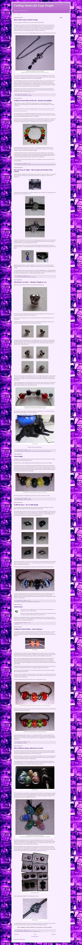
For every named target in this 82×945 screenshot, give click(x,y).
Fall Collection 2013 (29, 164)
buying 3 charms (21, 265)
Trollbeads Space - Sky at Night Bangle (26, 505)
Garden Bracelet (27, 84)
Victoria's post (28, 613)
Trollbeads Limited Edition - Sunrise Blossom (28, 629)
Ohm (34, 451)
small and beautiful (36, 601)
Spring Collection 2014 (37, 931)
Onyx (28, 95)
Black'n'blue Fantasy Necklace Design (26, 20)
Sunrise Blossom (32, 462)
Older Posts (54, 934)
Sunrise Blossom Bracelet (48, 27)
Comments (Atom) (22, 939)
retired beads (44, 164)
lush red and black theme (33, 25)
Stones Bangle (18, 456)
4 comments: (25, 741)
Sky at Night (25, 462)
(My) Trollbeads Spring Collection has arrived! (28, 748)
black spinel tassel (22, 451)
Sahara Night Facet (43, 451)
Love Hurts (32, 451)
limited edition (39, 164)
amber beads (19, 499)
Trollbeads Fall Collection (30, 113)
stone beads (48, 164)
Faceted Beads (23, 164)
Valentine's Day (48, 451)
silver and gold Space (29, 601)
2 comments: (25, 600)
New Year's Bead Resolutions (40, 270)
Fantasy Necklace (24, 95)
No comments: (25, 94)
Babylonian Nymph (20, 931)
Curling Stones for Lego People (33, 5)
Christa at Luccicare (34, 75)
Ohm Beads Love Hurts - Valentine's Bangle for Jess (30, 282)
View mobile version (35, 936)
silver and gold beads (22, 601)
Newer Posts (16, 934)
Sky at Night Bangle (32, 32)
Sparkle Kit (31, 931)
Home (14, 14)
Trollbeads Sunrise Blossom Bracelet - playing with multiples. (33, 100)
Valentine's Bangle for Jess (20, 26)
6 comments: (25, 275)
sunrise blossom (52, 164)
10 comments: (25, 622)
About (19, 14)
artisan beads (19, 164)
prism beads (38, 451)
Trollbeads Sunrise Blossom (21, 147)
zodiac (31, 95)
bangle (18, 451)
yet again (26, 271)
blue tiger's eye (19, 95)
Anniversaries (18, 607)
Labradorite (29, 499)
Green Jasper (35, 164)
